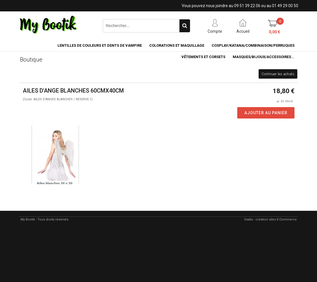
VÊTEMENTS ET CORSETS (203, 57)
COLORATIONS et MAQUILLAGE (176, 45)
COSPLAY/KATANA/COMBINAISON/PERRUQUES (253, 45)
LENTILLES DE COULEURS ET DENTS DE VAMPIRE (100, 45)
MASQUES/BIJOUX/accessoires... (263, 57)
